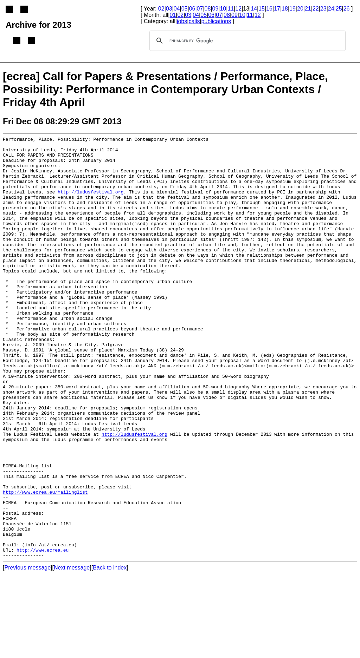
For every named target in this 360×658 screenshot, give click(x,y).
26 (346, 9)
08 (208, 9)
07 (200, 9)
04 (177, 9)
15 (261, 9)
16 (269, 9)
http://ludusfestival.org (90, 203)
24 (331, 9)
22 (316, 9)
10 (223, 9)
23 (323, 9)
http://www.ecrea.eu (43, 633)
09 (215, 9)
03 (169, 9)
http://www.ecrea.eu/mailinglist (45, 563)
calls (194, 21)
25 (339, 9)
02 (161, 9)
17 (277, 9)
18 (285, 9)
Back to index (110, 652)
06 (192, 9)
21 (308, 9)
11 (230, 9)
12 (238, 9)
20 (300, 9)
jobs (182, 21)
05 (184, 9)
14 (254, 9)
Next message (72, 652)
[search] (246, 41)
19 (292, 9)
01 (172, 15)
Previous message (27, 652)
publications (216, 21)
